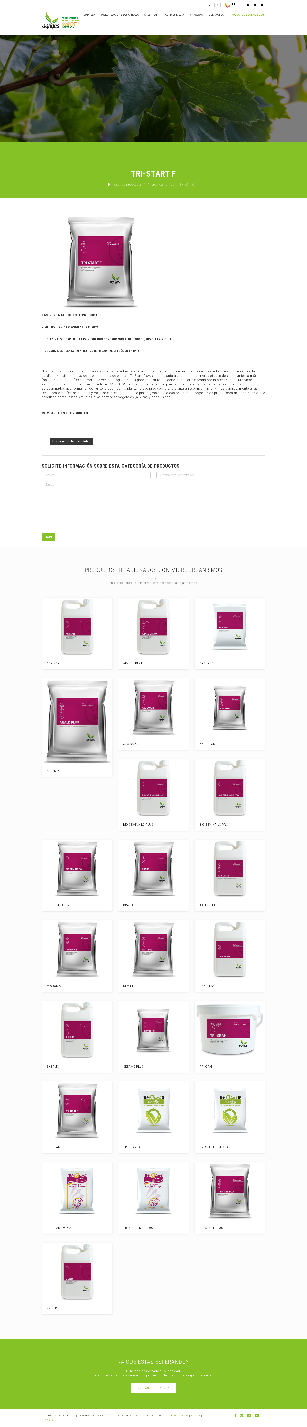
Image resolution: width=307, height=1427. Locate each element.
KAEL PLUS (203, 905)
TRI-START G (128, 1147)
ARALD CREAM (129, 663)
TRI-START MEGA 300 (134, 1227)
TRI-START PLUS (207, 1227)
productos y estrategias (248, 14)
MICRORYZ (50, 985)
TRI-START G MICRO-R (211, 1147)
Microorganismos (161, 184)
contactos (218, 14)
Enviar (48, 537)
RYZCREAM (204, 985)
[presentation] (68, 518)
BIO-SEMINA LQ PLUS (134, 824)
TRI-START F (52, 1147)
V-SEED (48, 1308)
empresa (91, 14)
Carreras (198, 14)
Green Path (153, 14)
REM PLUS (126, 985)
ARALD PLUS (51, 770)
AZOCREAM (204, 744)
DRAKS (124, 905)
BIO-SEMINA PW (54, 905)
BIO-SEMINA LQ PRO (210, 824)
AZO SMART (127, 744)
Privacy (195, 1415)
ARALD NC (203, 663)
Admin (49, 1419)
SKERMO (49, 1066)
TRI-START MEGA (55, 1227)
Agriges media (176, 14)
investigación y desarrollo (121, 14)
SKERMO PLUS (129, 1066)
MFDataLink (181, 1415)
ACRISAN (49, 663)
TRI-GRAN (202, 1066)
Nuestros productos (125, 184)
